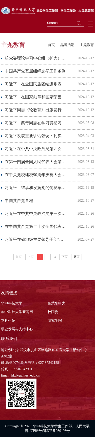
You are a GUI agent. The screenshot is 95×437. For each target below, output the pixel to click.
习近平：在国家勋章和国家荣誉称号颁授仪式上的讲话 (35, 97)
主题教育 (87, 45)
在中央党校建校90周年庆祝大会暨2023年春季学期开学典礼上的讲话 (35, 175)
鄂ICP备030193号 (56, 431)
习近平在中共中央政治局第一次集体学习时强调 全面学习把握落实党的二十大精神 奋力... (35, 213)
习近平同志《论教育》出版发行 (33, 110)
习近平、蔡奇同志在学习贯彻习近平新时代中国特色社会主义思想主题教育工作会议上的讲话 (35, 123)
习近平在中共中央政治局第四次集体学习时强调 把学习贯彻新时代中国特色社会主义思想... (35, 149)
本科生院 (8, 320)
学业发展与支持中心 (17, 329)
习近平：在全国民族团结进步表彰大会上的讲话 (35, 84)
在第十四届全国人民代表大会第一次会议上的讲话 (35, 162)
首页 (51, 45)
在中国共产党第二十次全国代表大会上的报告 (35, 226)
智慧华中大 (56, 303)
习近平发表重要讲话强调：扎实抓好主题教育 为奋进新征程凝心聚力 (35, 136)
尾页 (76, 257)
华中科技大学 (11, 303)
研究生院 (55, 320)
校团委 (53, 312)
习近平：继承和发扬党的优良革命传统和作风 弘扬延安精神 (35, 187)
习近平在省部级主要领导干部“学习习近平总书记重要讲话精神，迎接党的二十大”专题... (35, 239)
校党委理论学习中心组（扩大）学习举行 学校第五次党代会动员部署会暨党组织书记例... (35, 58)
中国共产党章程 (19, 200)
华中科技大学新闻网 (17, 312)
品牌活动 (67, 45)
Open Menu (91, 24)
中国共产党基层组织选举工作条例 (35, 71)
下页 (65, 257)
